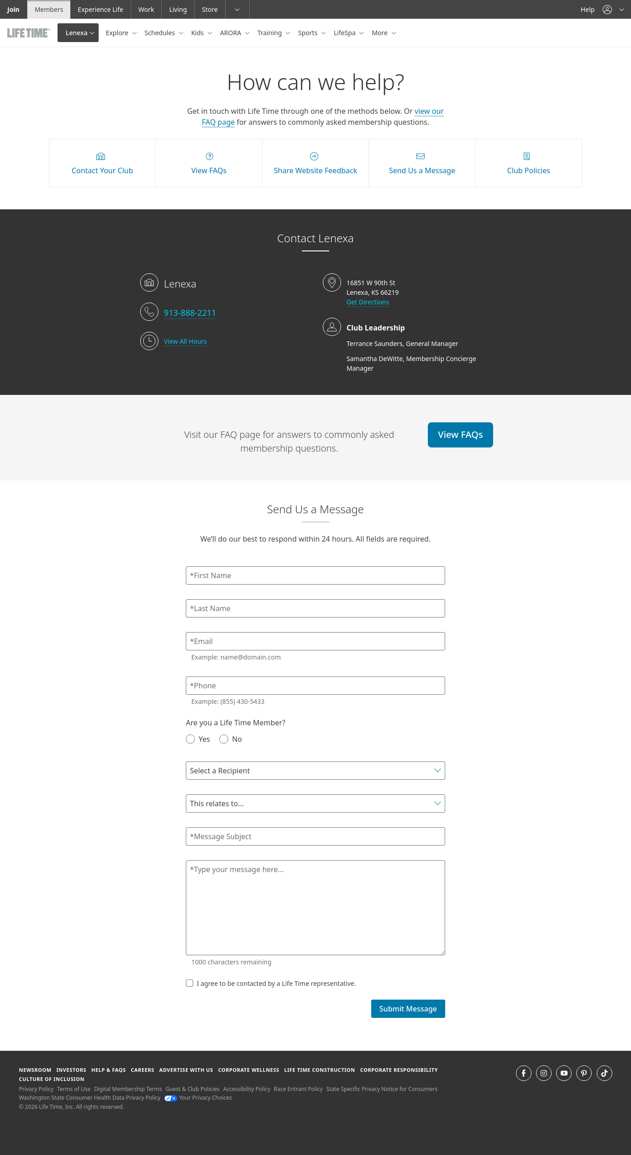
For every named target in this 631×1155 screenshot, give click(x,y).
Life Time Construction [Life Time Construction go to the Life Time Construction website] (319, 1069)
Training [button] (271, 32)
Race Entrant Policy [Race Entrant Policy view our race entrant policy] (298, 1089)
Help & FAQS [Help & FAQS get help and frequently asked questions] (108, 1069)
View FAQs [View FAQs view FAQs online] (460, 434)
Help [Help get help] (588, 9)
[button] (613, 9)
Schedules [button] (161, 32)
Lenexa (77, 32)
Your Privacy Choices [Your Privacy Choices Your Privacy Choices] (198, 1098)
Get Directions (368, 302)
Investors (72, 1069)
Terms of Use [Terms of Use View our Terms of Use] (73, 1089)
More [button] (380, 32)
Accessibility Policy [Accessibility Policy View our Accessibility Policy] (246, 1089)
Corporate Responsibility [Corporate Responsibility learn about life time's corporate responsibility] (399, 1069)
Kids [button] (198, 32)
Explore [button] (118, 32)
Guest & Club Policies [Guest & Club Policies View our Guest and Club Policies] (192, 1089)
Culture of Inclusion (51, 1078)
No (230, 739)
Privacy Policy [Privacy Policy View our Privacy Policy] (36, 1089)
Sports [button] (308, 32)
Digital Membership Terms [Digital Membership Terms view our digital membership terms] (128, 1089)
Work (146, 9)
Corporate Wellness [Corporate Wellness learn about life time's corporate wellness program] (248, 1069)
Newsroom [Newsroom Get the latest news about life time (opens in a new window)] (35, 1069)
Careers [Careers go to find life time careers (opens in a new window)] (142, 1069)
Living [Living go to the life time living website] (178, 9)
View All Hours (185, 341)
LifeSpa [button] (345, 32)
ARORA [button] (231, 32)
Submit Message (408, 1009)
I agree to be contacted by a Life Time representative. (271, 983)
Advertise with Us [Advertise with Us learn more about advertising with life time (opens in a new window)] (186, 1069)
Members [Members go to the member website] (49, 9)
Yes (198, 739)
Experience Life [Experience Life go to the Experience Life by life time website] (100, 9)
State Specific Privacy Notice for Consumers (382, 1089)
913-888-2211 (190, 312)
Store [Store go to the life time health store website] (210, 9)
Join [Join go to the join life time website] (13, 9)
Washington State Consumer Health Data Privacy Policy (89, 1098)
